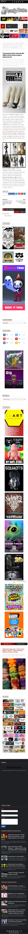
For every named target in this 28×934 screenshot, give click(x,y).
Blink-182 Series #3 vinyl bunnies (16, 893)
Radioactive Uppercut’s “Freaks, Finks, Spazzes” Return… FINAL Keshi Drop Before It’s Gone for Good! (13, 650)
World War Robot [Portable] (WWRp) (10, 47)
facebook (22, 211)
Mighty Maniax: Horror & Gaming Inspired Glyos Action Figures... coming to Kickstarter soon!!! (16, 911)
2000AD (7, 43)
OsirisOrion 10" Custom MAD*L (16, 856)
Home (4, 43)
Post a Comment (7, 215)
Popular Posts (20, 643)
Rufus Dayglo (5, 46)
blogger (17, 211)
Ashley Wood (10, 44)
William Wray (6, 133)
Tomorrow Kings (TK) (13, 46)
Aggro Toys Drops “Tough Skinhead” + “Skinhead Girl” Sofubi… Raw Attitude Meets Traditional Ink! (17, 848)
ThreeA (11, 114)
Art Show (4, 44)
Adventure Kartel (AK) (19, 43)
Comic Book (16, 44)
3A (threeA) (12, 43)
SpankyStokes (16, 932)
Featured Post (7, 643)
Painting (21, 44)
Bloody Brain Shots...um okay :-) (16, 886)
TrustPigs (20, 46)
